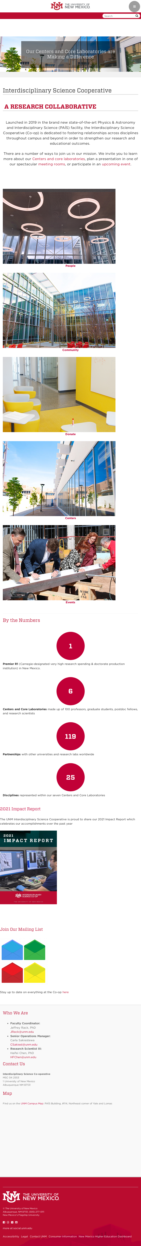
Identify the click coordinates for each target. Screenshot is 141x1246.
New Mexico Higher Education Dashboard (105, 1236)
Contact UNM (38, 1236)
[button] (10, 54)
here (66, 992)
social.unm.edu (22, 1228)
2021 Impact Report (20, 808)
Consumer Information (63, 1236)
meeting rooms (51, 164)
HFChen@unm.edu (23, 1057)
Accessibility (11, 1236)
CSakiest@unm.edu (23, 1044)
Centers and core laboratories (58, 159)
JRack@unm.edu (22, 1032)
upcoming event (116, 164)
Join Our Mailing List (21, 929)
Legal (24, 1236)
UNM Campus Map (32, 1103)
